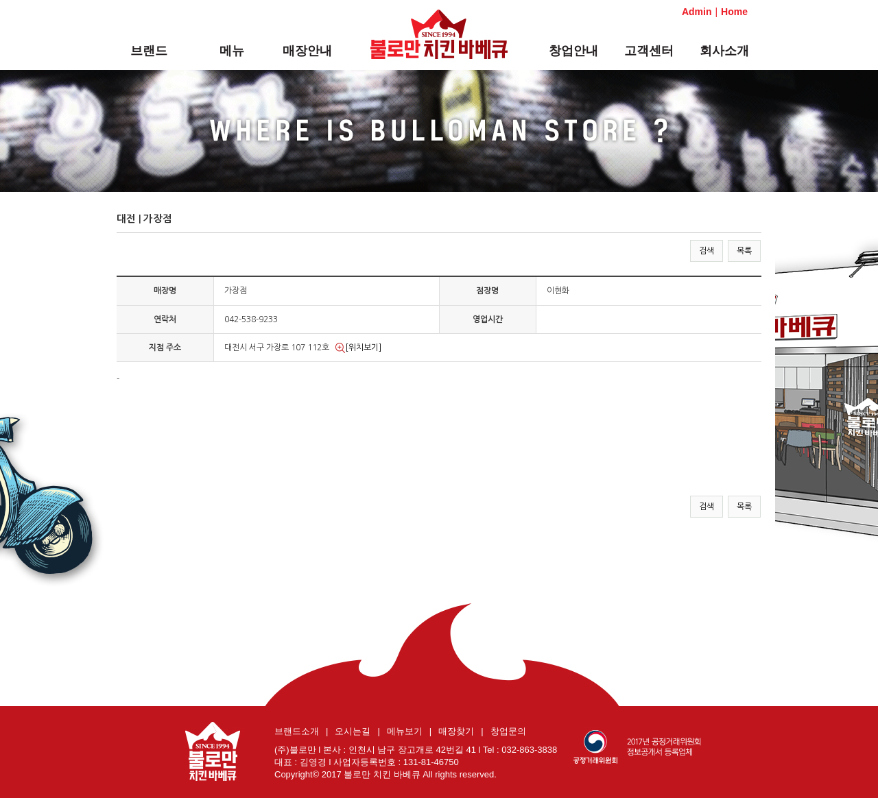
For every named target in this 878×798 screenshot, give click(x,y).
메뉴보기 (405, 731)
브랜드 (148, 51)
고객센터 (649, 51)
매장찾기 (456, 731)
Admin (697, 11)
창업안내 (573, 51)
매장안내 (307, 51)
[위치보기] (358, 347)
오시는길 (352, 731)
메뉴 (232, 51)
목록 (744, 251)
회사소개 (724, 51)
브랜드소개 (296, 731)
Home (734, 11)
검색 (706, 251)
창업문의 (508, 731)
